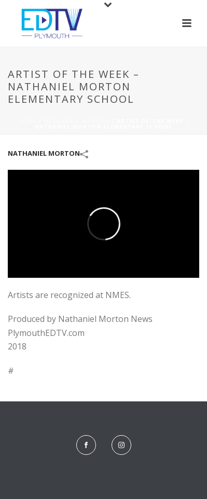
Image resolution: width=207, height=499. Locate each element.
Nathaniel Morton (77, 121)
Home (27, 121)
